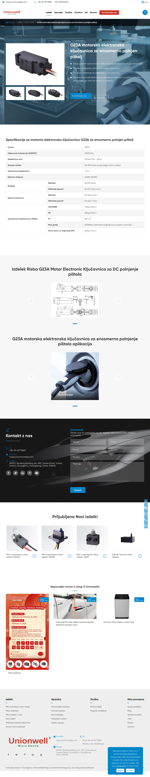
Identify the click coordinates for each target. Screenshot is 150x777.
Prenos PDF (103, 97)
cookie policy (121, 766)
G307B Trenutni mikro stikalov (122, 554)
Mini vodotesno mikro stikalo (18, 712)
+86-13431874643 (61, 2)
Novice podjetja (134, 712)
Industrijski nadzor (59, 724)
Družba (68, 12)
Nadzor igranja (57, 728)
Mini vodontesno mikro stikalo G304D (17, 554)
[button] (75, 323)
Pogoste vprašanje (98, 716)
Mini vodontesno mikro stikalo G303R (52, 554)
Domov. (12, 22)
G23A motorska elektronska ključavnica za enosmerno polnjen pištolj (67, 22)
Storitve (78, 12)
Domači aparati (58, 716)
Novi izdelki (30, 22)
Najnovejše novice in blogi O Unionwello (75, 587)
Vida (129, 724)
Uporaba (58, 12)
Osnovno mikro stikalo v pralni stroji (122, 627)
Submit (77, 490)
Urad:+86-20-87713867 (92, 746)
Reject (120, 770)
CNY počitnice (16, 678)
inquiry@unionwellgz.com (16, 2)
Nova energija (67, 394)
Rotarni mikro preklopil (15, 732)
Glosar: (131, 728)
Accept (130, 770)
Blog (129, 716)
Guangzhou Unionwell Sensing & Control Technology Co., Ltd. (48, 773)
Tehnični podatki (135, 720)
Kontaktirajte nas (81, 97)
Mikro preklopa (12, 716)
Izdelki (49, 12)
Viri (86, 12)
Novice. (93, 12)
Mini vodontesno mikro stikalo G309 (87, 554)
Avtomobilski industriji (60, 712)
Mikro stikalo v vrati (14, 720)
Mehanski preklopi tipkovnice (18, 728)
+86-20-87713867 (45, 2)
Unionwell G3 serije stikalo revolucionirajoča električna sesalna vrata (70, 630)
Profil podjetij (96, 712)
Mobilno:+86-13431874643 (93, 749)
